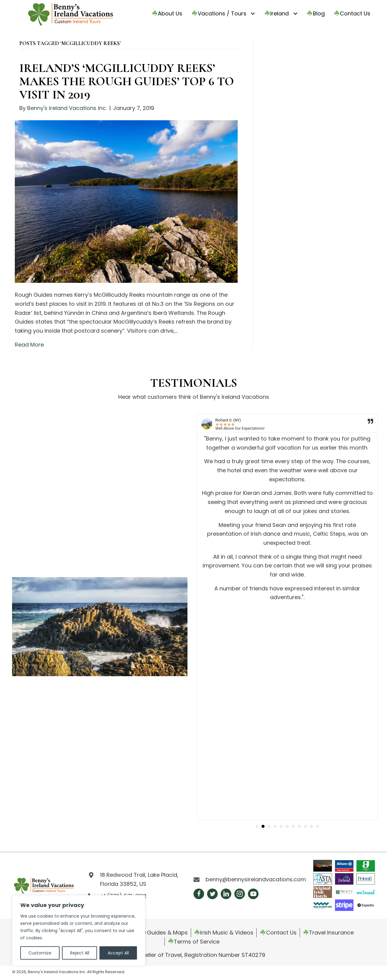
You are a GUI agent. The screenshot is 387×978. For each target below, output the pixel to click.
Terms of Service (194, 941)
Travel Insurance (328, 932)
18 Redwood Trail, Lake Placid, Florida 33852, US (139, 879)
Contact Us (278, 932)
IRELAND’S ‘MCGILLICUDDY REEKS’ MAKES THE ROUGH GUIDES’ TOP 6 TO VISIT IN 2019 (126, 81)
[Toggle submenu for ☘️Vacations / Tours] (253, 13)
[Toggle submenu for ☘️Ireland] (295, 13)
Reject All (79, 953)
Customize (39, 953)
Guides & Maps (164, 932)
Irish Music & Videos (223, 932)
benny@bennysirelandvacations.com (256, 879)
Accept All (118, 953)
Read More (29, 344)
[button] (257, 826)
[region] (78, 930)
